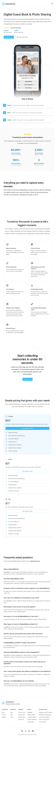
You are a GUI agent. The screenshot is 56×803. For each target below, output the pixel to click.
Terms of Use (21, 712)
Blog (11, 712)
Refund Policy (21, 717)
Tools (11, 717)
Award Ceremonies (32, 719)
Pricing (3, 714)
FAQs (3, 712)
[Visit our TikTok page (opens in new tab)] (29, 731)
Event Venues (42, 722)
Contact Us (21, 719)
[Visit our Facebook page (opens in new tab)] (22, 731)
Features (4, 717)
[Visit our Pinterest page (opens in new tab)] (33, 731)
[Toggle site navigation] (52, 3)
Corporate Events (32, 717)
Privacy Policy (21, 714)
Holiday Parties (31, 714)
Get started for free (27, 471)
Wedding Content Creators (45, 712)
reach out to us (35, 561)
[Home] (8, 3)
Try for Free (9, 37)
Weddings (30, 712)
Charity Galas (31, 722)
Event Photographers (44, 717)
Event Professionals (44, 719)
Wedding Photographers (45, 714)
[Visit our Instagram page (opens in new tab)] (26, 731)
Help (11, 714)
